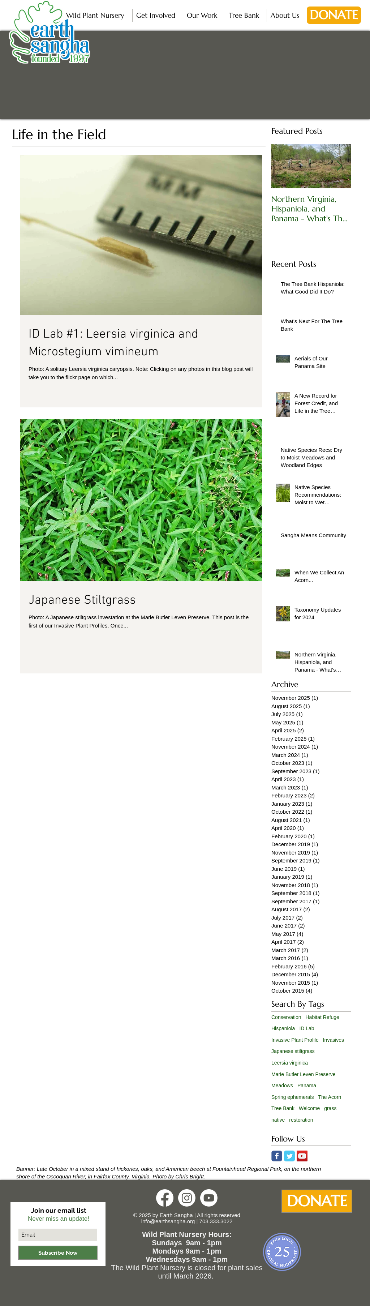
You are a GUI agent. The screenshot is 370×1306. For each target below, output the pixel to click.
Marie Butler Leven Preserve (303, 1074)
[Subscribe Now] (58, 1253)
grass (330, 1108)
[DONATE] (334, 15)
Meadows (282, 1085)
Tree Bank (282, 1108)
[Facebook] (164, 1198)
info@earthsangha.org (168, 1221)
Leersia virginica (289, 1063)
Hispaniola (283, 1028)
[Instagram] (186, 1198)
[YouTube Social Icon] (302, 1156)
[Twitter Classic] (289, 1156)
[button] (97, 15)
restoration (301, 1120)
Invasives (333, 1040)
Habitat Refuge (322, 1017)
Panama (306, 1085)
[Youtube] (209, 1198)
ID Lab (306, 1028)
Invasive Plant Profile (295, 1040)
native (278, 1120)
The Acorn (329, 1097)
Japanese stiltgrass (293, 1051)
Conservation (286, 1017)
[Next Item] (339, 166)
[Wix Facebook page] (276, 1156)
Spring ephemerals (292, 1097)
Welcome (309, 1108)
